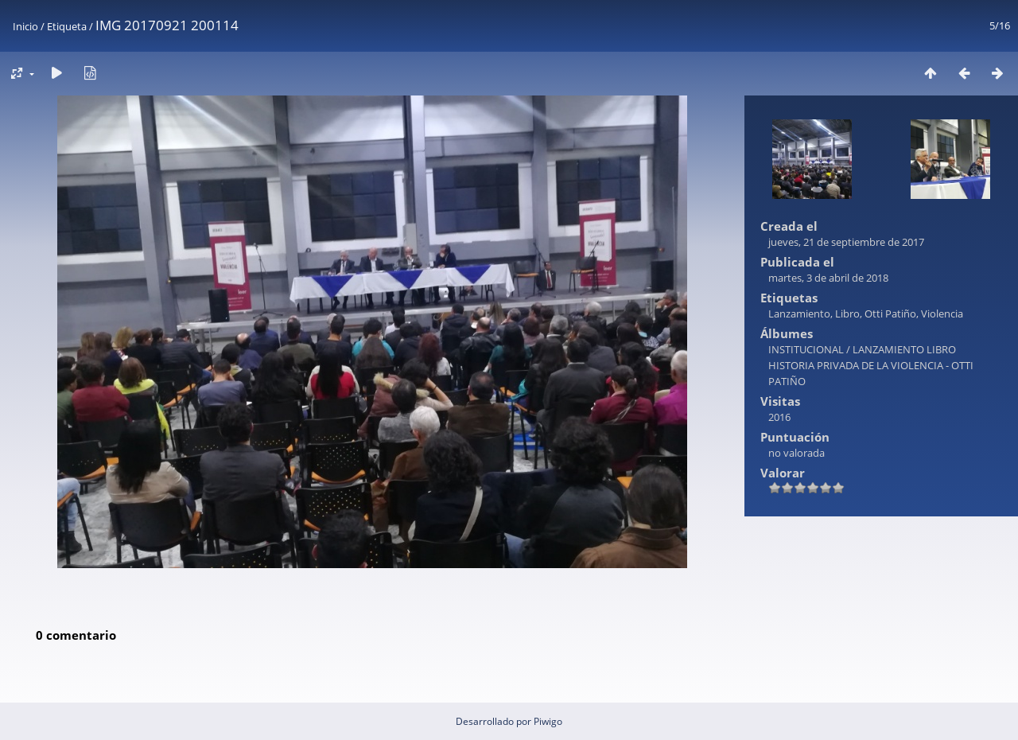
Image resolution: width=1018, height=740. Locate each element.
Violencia (942, 313)
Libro (847, 313)
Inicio (25, 26)
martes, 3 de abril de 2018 (828, 278)
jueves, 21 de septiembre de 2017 (846, 242)
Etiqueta (67, 26)
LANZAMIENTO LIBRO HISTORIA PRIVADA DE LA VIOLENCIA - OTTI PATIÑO (870, 365)
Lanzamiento (799, 313)
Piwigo (548, 721)
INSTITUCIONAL (806, 349)
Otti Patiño (890, 313)
